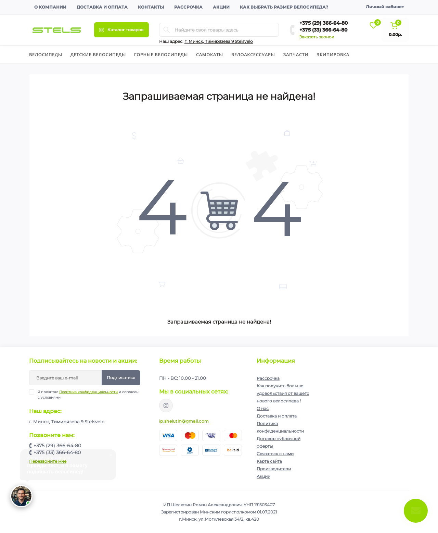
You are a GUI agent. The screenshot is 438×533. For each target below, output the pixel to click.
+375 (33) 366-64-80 (323, 30)
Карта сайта (269, 461)
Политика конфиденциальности (88, 392)
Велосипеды (45, 54)
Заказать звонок (316, 36)
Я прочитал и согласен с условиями (88, 394)
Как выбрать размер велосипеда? (284, 7)
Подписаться (121, 377)
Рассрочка (188, 7)
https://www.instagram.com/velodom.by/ (166, 405)
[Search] (166, 30)
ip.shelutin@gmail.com (184, 421)
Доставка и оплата (102, 7)
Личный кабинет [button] (385, 6)
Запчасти (295, 54)
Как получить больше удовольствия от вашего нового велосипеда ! (283, 393)
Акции (221, 7)
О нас (263, 408)
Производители (274, 468)
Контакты (151, 7)
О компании (50, 7)
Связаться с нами (275, 453)
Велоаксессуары (253, 54)
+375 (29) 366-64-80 (323, 23)
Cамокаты (209, 54)
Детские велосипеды (98, 54)
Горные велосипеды (161, 54)
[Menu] (121, 29)
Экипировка (333, 54)
